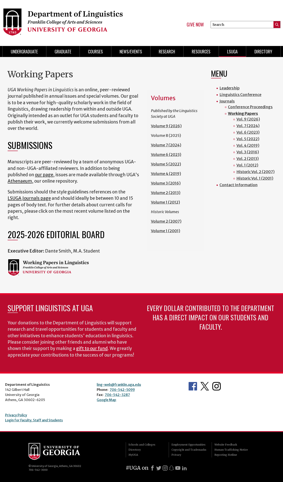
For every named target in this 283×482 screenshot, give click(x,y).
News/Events (131, 51)
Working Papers (243, 113)
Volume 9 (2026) (166, 126)
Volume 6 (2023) (166, 154)
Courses (95, 51)
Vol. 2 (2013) (247, 158)
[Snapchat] (171, 468)
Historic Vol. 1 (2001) (254, 178)
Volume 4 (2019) (166, 173)
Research (167, 51)
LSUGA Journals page (29, 198)
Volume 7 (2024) (166, 145)
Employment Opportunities (188, 444)
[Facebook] (152, 468)
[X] (158, 468)
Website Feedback (225, 444)
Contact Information (238, 184)
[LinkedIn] (184, 468)
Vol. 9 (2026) (248, 119)
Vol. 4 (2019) (247, 145)
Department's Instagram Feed (216, 386)
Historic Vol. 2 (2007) (255, 171)
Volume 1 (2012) (165, 202)
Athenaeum (20, 181)
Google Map (106, 400)
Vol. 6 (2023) (248, 132)
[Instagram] (165, 468)
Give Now (195, 24)
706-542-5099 (122, 390)
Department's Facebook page (193, 386)
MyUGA (133, 454)
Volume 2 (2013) (165, 192)
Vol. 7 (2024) (248, 125)
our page (44, 175)
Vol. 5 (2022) (247, 138)
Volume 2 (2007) (166, 221)
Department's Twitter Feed (204, 386)
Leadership (229, 88)
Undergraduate (24, 51)
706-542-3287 (117, 395)
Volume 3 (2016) (166, 183)
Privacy (176, 454)
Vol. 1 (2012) (247, 165)
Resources (201, 51)
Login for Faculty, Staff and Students (34, 420)
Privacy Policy (16, 415)
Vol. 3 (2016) (247, 152)
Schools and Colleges (141, 444)
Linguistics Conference (240, 94)
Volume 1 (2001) (165, 230)
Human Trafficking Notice (231, 449)
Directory (263, 51)
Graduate (63, 51)
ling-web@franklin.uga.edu (119, 384)
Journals (227, 101)
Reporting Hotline (225, 454)
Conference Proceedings (250, 106)
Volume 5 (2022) (166, 164)
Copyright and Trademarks (188, 449)
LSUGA (232, 51)
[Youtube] (177, 468)
